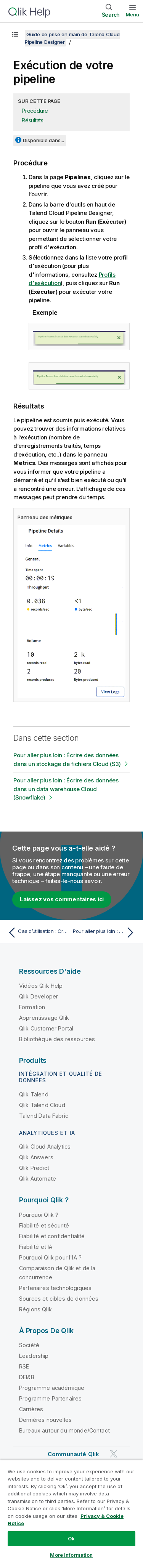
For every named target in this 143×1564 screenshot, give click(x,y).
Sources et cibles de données (58, 1298)
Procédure (35, 110)
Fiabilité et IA (35, 1247)
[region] (71, 1512)
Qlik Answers (36, 1157)
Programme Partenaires (50, 1398)
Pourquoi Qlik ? (38, 1214)
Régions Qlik (35, 1309)
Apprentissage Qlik (44, 1017)
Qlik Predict (34, 1168)
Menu (132, 14)
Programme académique (51, 1388)
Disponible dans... (43, 140)
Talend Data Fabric (43, 1115)
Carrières (31, 1409)
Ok (71, 1538)
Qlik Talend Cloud (42, 1105)
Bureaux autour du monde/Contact (64, 1430)
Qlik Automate (37, 1178)
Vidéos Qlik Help (41, 985)
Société (29, 1345)
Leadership (34, 1355)
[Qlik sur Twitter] (113, 1454)
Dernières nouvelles (45, 1420)
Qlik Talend (33, 1094)
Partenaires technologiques (55, 1288)
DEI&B (26, 1377)
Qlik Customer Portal (46, 1028)
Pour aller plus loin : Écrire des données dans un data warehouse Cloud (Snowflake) (66, 789)
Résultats (32, 120)
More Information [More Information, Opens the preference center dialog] (71, 1555)
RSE (24, 1366)
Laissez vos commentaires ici (62, 899)
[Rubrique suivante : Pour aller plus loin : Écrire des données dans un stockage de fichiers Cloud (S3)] (105, 932)
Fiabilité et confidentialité (52, 1236)
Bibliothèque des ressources (57, 1039)
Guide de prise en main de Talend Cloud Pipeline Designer (72, 38)
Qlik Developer (38, 996)
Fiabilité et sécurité (44, 1225)
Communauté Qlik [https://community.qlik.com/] (73, 1454)
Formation (32, 1007)
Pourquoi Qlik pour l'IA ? (50, 1257)
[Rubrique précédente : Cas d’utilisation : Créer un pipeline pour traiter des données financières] (38, 932)
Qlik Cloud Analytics (45, 1146)
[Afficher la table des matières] (15, 34)
